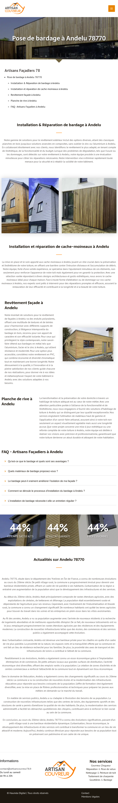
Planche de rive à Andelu (24, 100)
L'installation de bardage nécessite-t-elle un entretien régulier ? (42, 501)
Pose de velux (108, 769)
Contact (85, 793)
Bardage (108, 779)
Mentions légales (90, 796)
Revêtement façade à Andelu (26, 94)
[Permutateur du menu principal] (111, 8)
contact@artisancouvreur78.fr (15, 768)
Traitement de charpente (101, 776)
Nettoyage (91, 772)
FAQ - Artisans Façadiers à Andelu (28, 106)
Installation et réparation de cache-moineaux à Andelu (39, 88)
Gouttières (95, 779)
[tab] (59, 461)
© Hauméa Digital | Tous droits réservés (27, 793)
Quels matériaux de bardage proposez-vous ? (33, 471)
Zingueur (106, 765)
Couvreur (95, 765)
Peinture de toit (108, 772)
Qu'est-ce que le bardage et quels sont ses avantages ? (38, 461)
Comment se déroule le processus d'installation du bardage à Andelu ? (46, 491)
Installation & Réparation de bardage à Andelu (35, 83)
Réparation (92, 769)
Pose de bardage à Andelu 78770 (24, 77)
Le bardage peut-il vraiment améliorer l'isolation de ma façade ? (42, 481)
